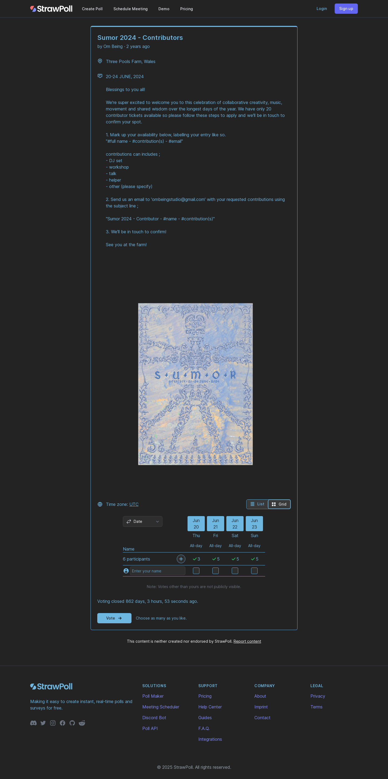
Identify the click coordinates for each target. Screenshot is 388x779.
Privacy (317, 696)
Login (322, 8)
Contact (262, 717)
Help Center (210, 707)
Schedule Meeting (130, 8)
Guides (205, 717)
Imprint (261, 707)
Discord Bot (154, 717)
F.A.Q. (204, 728)
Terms (316, 707)
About (260, 696)
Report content (247, 641)
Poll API (150, 728)
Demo (163, 8)
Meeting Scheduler (160, 707)
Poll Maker (153, 696)
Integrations (210, 739)
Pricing (186, 8)
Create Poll (92, 8)
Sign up (346, 8)
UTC (133, 504)
